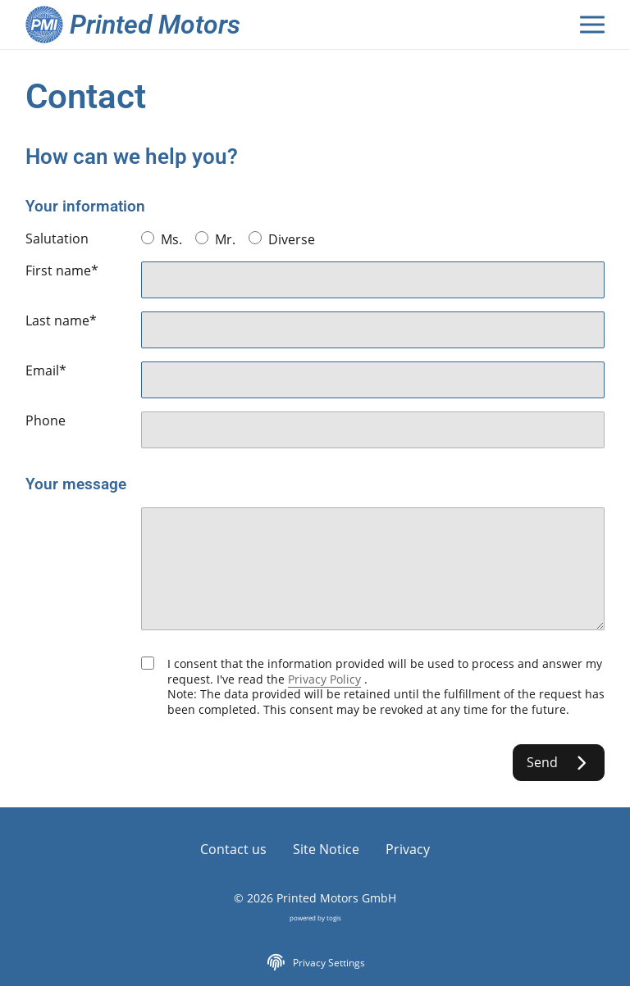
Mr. (215, 239)
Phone (45, 420)
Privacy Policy (324, 679)
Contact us (233, 849)
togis (333, 917)
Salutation (57, 238)
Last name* (61, 320)
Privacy (408, 849)
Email (45, 370)
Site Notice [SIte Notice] (326, 849)
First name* (61, 270)
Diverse (282, 239)
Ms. (161, 239)
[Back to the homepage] (140, 24)
